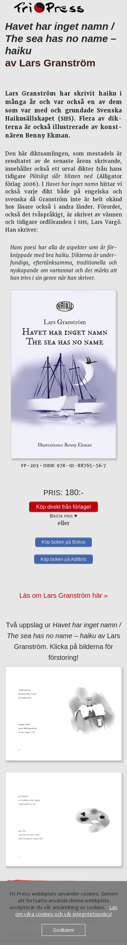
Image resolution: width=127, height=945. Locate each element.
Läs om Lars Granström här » (63, 595)
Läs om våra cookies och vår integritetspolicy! (66, 910)
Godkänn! (63, 929)
